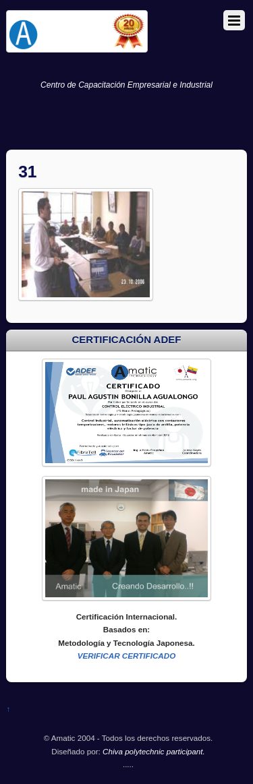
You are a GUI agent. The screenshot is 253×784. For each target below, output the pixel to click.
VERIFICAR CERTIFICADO (127, 655)
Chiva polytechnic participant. (154, 751)
